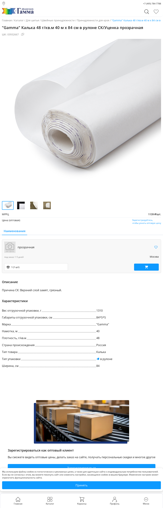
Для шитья (32, 20)
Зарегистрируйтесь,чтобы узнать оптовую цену (146, 222)
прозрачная (26, 247)
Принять (81, 485)
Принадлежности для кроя (93, 20)
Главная (7, 20)
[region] (81, 256)
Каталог (19, 20)
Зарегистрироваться (81, 468)
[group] (81, 118)
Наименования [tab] (14, 231)
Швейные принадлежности (58, 20)
